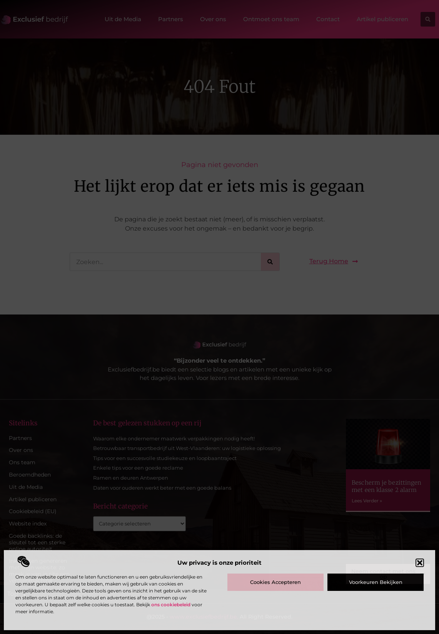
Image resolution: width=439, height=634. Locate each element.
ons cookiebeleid (170, 604)
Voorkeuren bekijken (375, 582)
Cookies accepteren (275, 582)
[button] (420, 563)
